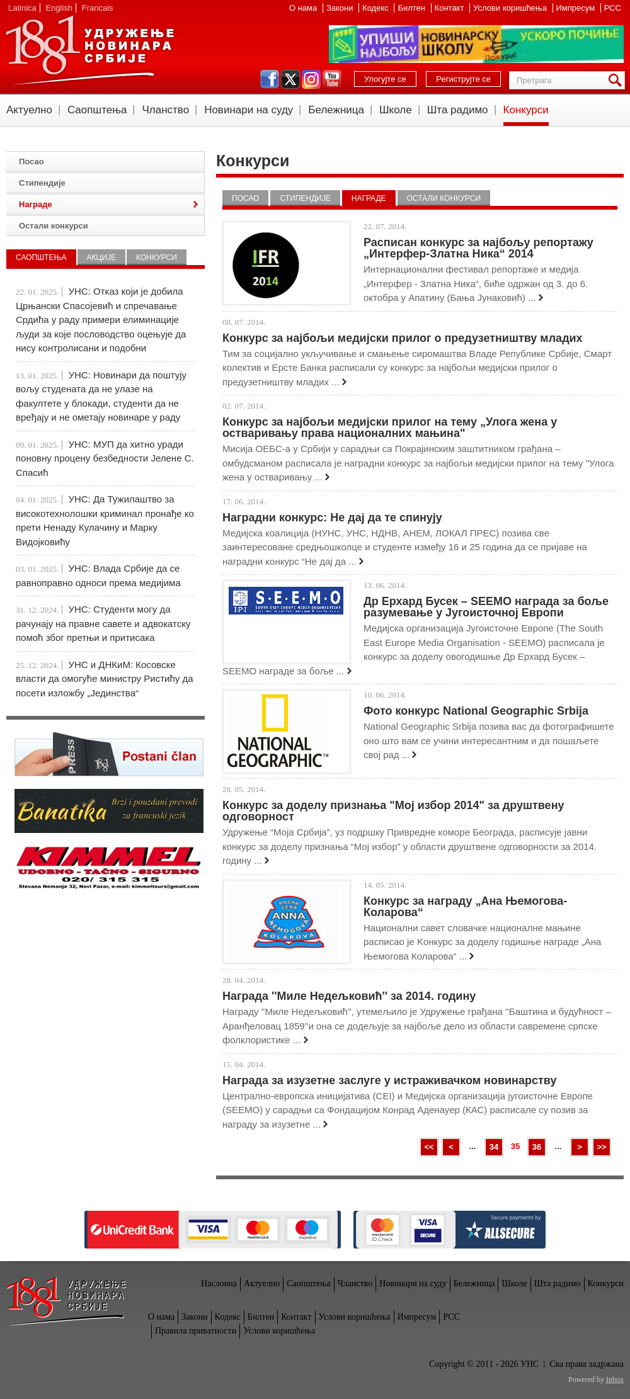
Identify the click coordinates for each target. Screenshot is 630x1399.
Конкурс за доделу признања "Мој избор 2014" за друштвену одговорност (393, 811)
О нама (304, 8)
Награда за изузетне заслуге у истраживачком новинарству (389, 1080)
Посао (245, 198)
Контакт (450, 8)
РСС (612, 8)
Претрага (617, 80)
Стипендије (305, 198)
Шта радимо (457, 110)
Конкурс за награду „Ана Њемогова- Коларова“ (465, 907)
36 (536, 1147)
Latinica (22, 8)
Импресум (576, 8)
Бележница (336, 110)
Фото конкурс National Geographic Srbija (476, 711)
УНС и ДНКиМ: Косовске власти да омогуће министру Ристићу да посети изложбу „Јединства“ (104, 678)
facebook (269, 79)
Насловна (219, 1283)
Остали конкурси (444, 198)
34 (494, 1147)
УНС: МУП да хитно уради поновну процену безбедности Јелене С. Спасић (105, 458)
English (58, 8)
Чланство (165, 110)
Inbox (615, 1379)
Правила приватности (195, 1330)
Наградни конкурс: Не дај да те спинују (332, 517)
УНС (89, 50)
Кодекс (376, 8)
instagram (311, 79)
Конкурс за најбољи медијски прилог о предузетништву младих (402, 338)
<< (428, 1147)
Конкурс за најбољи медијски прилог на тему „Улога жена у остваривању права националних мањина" (389, 427)
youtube (332, 79)
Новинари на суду (248, 110)
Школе (395, 110)
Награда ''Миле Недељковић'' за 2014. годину (349, 996)
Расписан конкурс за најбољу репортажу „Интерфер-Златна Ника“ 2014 (478, 248)
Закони (340, 8)
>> (601, 1147)
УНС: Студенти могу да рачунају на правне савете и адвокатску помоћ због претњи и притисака (103, 623)
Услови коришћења (511, 8)
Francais (97, 8)
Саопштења (97, 110)
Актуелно (29, 110)
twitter (290, 79)
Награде (369, 198)
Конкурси (526, 110)
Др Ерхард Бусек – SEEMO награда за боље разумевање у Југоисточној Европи (486, 607)
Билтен (412, 8)
